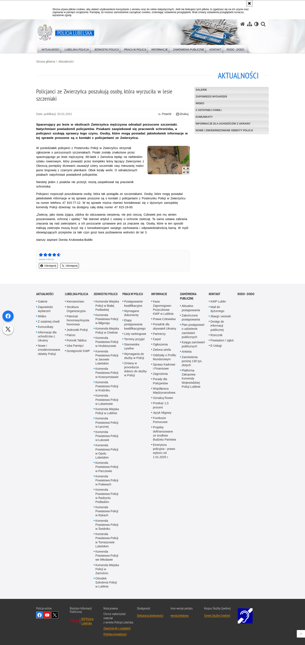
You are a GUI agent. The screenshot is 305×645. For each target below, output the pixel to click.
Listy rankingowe (135, 379)
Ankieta (187, 397)
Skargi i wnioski (220, 362)
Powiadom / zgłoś (222, 386)
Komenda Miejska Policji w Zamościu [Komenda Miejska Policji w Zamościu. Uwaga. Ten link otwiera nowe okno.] (107, 615)
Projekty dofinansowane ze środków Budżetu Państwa (164, 479)
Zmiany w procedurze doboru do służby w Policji (135, 415)
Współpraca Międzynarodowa (164, 436)
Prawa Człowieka (164, 365)
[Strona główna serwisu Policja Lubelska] (242, 24)
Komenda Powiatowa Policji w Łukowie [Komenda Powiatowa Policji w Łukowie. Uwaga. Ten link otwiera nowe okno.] (106, 482)
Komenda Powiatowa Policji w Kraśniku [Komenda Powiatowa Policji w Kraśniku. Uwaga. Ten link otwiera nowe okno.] (106, 432)
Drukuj (182, 114)
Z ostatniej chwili (208, 110)
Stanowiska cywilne (131, 392)
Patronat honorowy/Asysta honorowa (78, 366)
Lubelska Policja (76, 340)
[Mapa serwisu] (249, 24)
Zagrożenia (160, 420)
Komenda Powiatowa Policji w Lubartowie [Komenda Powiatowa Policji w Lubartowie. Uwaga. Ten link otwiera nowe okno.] (106, 445)
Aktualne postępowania (191, 354)
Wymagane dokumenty (131, 359)
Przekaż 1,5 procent (161, 451)
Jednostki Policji (77, 375)
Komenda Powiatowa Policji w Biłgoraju (106, 365)
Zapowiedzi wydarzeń (211, 96)
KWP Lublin (218, 347)
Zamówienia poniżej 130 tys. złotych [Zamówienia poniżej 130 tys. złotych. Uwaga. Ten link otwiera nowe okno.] (192, 407)
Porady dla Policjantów (160, 427)
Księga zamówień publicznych (193, 390)
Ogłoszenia (160, 390)
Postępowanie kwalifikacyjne (133, 349)
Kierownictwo (75, 347)
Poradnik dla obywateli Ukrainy (164, 372)
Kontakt (214, 340)
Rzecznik (216, 381)
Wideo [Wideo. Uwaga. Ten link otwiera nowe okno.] (42, 362)
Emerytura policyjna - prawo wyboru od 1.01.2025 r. (164, 497)
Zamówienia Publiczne (188, 342)
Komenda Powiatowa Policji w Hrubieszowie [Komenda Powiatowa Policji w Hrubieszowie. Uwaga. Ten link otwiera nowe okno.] (106, 387)
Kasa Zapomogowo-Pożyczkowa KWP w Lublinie (163, 354)
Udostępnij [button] (48, 265)
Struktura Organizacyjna (76, 355)
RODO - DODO (246, 340)
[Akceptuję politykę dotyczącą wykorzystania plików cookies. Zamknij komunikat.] (249, 3)
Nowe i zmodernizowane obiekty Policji (224, 130)
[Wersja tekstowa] (256, 24)
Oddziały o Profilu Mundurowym (164, 403)
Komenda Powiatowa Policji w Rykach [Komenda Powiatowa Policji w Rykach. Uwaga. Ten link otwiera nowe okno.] (106, 557)
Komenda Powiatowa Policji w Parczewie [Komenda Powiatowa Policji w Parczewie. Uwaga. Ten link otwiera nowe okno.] (106, 513)
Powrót (164, 114)
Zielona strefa (162, 395)
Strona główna (45, 61)
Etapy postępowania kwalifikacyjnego (135, 370)
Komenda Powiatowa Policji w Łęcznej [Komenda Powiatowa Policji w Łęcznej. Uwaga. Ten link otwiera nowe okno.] (106, 468)
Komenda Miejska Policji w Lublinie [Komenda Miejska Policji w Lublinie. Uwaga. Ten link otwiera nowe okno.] (107, 457)
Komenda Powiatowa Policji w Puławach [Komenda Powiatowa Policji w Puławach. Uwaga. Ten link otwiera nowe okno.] (106, 526)
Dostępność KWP (78, 397)
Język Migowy (162, 458)
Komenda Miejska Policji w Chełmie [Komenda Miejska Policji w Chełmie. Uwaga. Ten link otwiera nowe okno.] (107, 376)
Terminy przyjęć (134, 385)
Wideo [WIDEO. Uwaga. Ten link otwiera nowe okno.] (200, 103)
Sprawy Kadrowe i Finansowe (164, 412)
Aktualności (66, 61)
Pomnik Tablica (77, 386)
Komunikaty (204, 116)
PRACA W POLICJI (132, 340)
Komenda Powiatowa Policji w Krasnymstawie (106, 419)
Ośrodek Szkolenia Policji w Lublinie (106, 628)
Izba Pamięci (75, 391)
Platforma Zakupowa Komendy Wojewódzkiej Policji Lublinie (191, 424)
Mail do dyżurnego (217, 355)
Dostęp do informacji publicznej (217, 371)
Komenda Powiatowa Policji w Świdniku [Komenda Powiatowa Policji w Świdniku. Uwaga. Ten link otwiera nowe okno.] (106, 570)
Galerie (201, 89)
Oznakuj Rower (163, 444)
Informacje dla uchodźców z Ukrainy (223, 123)
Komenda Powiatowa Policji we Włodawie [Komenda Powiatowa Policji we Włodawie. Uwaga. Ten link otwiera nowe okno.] (106, 601)
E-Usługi (216, 391)
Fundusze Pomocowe (160, 466)
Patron (71, 381)
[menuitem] (50, 48)
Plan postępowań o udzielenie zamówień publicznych (193, 377)
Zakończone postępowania (191, 363)
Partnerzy (159, 379)
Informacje (159, 340)
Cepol (157, 385)
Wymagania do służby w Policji (134, 401)
